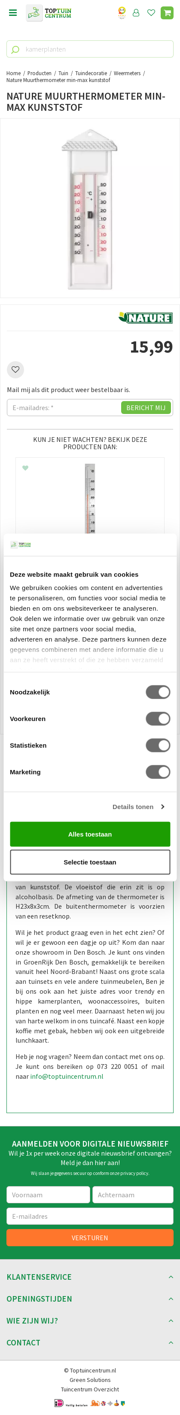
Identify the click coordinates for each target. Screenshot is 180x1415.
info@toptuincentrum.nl (67, 1076)
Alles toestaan (90, 833)
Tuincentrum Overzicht (90, 1389)
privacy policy (134, 1173)
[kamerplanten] (90, 49)
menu (12, 12)
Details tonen (133, 806)
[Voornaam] (48, 1194)
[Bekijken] (167, 12)
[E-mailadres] (90, 1216)
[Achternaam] (133, 1194)
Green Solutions (90, 1380)
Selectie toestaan (90, 862)
